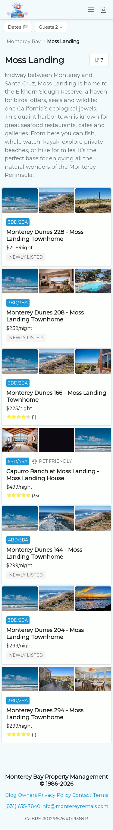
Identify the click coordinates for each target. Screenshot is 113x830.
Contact (82, 795)
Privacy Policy (54, 795)
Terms (100, 795)
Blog (11, 795)
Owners (27, 795)
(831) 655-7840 (22, 806)
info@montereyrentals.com (75, 806)
